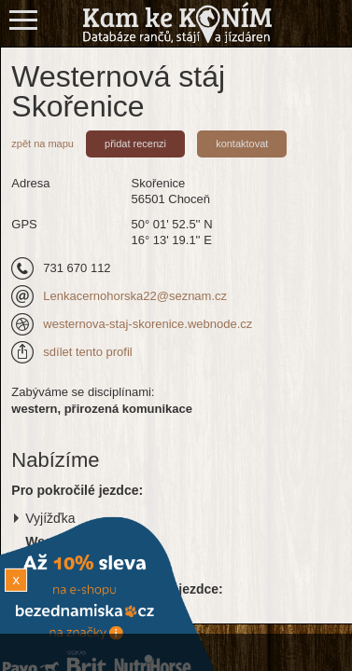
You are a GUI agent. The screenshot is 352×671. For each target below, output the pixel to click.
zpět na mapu (42, 143)
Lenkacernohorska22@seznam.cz (135, 296)
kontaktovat (242, 143)
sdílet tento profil (87, 352)
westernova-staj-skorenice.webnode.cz (147, 324)
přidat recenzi (135, 143)
